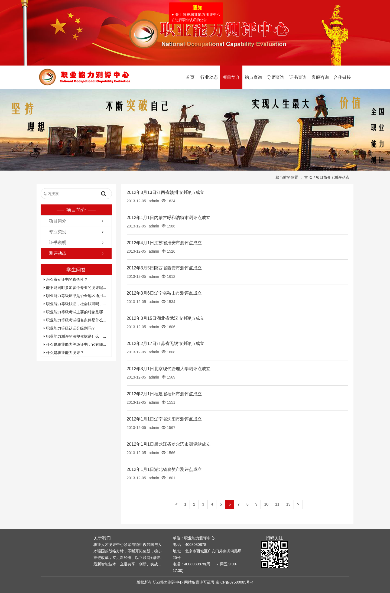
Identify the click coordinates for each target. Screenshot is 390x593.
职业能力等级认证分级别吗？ (69, 328)
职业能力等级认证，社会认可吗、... (75, 304)
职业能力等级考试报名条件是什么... (75, 320)
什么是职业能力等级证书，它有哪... (75, 344)
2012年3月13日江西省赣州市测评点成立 (165, 192)
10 (266, 504)
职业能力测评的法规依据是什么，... (75, 336)
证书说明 (57, 242)
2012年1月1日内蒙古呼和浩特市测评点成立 (168, 217)
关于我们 (102, 538)
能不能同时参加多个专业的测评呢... (75, 287)
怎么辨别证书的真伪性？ (66, 279)
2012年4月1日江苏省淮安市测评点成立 (164, 242)
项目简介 (231, 77)
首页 (190, 77)
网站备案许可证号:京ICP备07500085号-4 (218, 582)
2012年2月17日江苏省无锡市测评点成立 (165, 343)
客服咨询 (320, 77)
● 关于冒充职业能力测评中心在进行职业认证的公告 (195, 16)
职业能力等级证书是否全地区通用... (75, 296)
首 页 (308, 177)
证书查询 (298, 77)
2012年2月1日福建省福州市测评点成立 (164, 394)
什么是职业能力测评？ (64, 352)
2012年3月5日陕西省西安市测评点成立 (164, 268)
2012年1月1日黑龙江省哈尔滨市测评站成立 (168, 444)
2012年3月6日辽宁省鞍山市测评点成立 (164, 293)
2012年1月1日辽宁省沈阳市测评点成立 (164, 419)
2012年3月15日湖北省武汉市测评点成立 (165, 318)
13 (288, 504)
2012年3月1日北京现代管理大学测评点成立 (168, 368)
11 (277, 504)
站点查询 (253, 77)
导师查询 (275, 77)
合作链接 (342, 77)
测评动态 (341, 177)
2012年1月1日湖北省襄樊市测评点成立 (164, 469)
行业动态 (209, 77)
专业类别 (57, 231)
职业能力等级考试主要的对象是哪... (75, 312)
